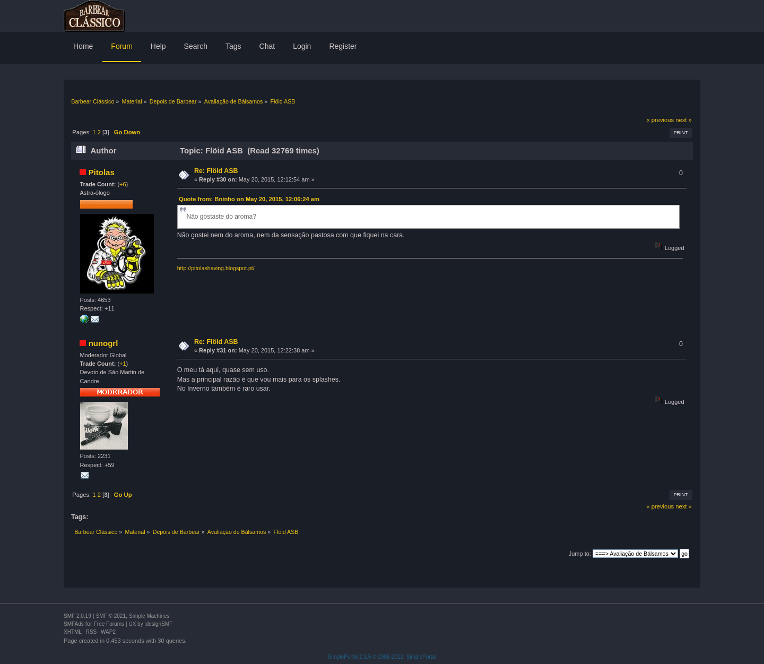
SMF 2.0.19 (77, 616)
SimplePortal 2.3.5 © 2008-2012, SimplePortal (382, 657)
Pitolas (102, 172)
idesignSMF (158, 624)
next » (683, 120)
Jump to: (580, 553)
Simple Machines (149, 616)
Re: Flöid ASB (216, 171)
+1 (122, 363)
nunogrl (103, 343)
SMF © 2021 (111, 616)
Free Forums (109, 624)
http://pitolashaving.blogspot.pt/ (216, 268)
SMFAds (74, 624)
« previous (660, 120)
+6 (122, 184)
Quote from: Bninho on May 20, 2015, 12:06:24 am (249, 199)
